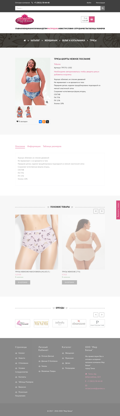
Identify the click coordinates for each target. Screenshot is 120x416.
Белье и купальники (73, 40)
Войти (89, 3)
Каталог (35, 40)
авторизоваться (73, 71)
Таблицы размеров (96, 28)
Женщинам (27, 28)
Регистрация (100, 3)
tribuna (57, 64)
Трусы (92, 40)
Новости (62, 28)
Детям (44, 28)
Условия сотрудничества (77, 28)
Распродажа (52, 28)
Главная (18, 28)
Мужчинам (37, 28)
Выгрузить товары (118, 210)
